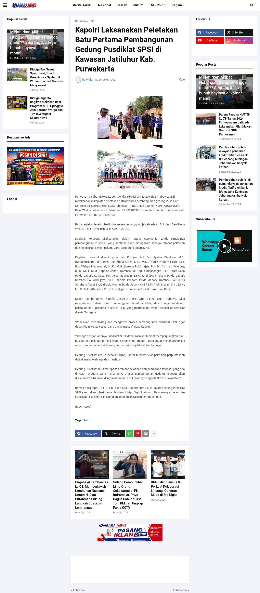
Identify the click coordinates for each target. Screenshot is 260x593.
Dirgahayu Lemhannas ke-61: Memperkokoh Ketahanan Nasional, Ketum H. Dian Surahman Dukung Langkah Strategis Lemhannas (91, 495)
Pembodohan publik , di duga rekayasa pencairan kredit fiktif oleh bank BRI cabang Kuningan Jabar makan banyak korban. (236, 189)
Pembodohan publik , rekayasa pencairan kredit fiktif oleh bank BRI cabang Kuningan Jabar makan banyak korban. (233, 157)
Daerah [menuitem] (122, 5)
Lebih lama (180, 590)
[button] (7, 5)
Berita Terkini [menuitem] (82, 5)
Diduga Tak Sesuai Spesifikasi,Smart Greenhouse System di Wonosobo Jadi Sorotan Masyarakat (46, 77)
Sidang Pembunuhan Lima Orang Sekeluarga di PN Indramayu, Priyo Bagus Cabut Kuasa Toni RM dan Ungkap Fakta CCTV (128, 495)
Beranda (80, 21)
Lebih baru (80, 590)
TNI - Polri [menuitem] (156, 5)
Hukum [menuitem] (138, 5)
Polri (91, 21)
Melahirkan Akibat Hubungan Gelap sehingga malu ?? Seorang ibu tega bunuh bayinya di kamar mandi (34, 42)
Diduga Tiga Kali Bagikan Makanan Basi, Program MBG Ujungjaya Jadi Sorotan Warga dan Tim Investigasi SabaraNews (47, 108)
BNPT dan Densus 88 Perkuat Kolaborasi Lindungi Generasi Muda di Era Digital (166, 488)
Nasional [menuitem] (104, 5)
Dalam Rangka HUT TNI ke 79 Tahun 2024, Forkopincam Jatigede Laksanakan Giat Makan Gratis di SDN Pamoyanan (235, 124)
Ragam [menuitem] (177, 5)
